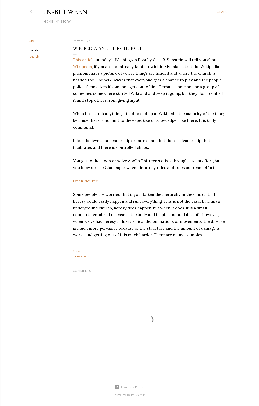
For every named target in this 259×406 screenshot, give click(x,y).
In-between (66, 11)
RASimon (140, 394)
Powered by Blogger (129, 387)
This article (84, 59)
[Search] (223, 12)
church (34, 56)
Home (48, 21)
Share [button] (33, 41)
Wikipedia (82, 66)
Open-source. (86, 180)
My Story (63, 21)
